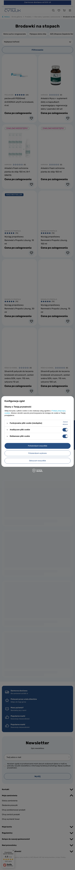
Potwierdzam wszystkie (37, 446)
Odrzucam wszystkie (37, 461)
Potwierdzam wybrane (37, 453)
